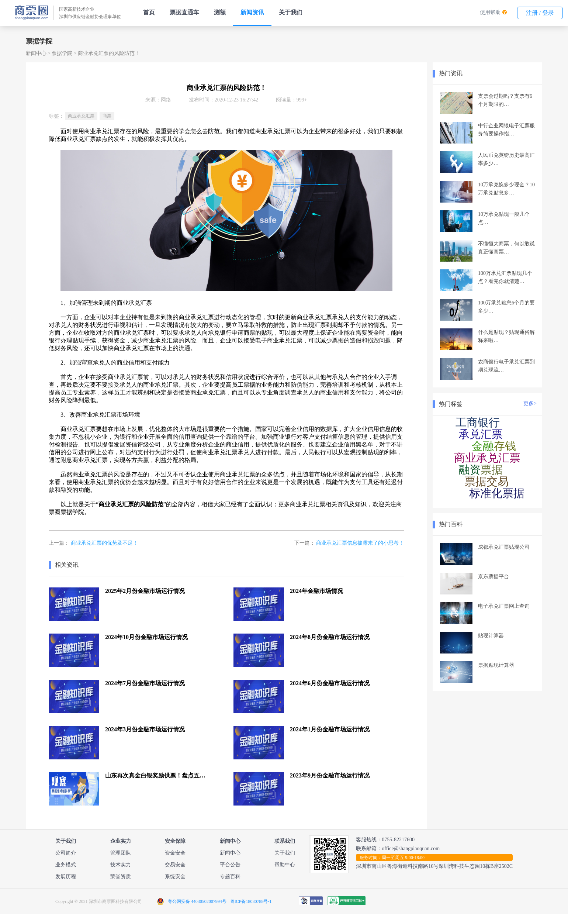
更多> (530, 403)
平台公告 (230, 865)
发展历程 (65, 876)
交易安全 (175, 865)
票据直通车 (184, 12)
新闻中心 (36, 53)
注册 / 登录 (540, 13)
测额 (220, 12)
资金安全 (175, 853)
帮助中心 (284, 865)
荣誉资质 (120, 876)
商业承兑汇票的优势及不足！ (104, 543)
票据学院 (62, 53)
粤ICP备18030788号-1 (251, 901)
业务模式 (65, 865)
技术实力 (120, 865)
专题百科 (230, 876)
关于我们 (290, 12)
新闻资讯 (252, 12)
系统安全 (175, 876)
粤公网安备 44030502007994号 (197, 901)
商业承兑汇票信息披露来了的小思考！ (360, 543)
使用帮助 (490, 12)
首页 (149, 12)
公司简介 (65, 853)
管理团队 (120, 853)
